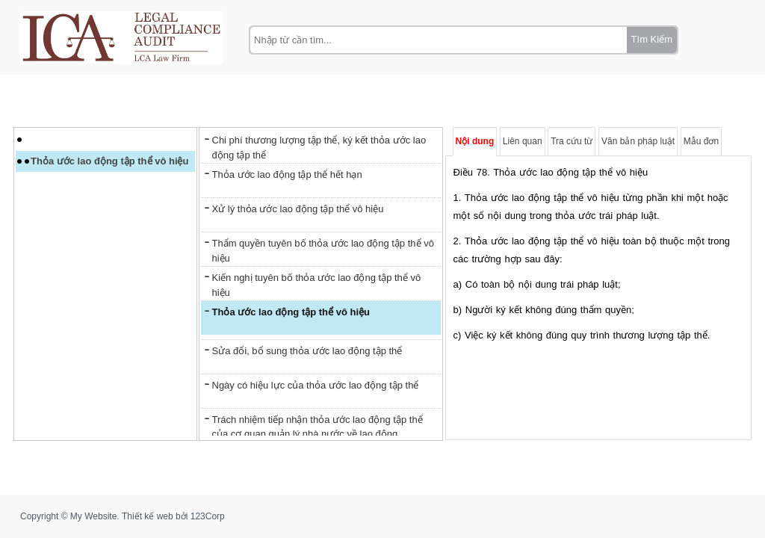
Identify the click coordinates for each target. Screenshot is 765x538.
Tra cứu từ (571, 141)
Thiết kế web (147, 516)
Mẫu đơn (701, 141)
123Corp (208, 516)
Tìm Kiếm (651, 39)
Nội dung (475, 141)
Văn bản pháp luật (638, 141)
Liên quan (522, 141)
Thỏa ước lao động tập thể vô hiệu (109, 161)
